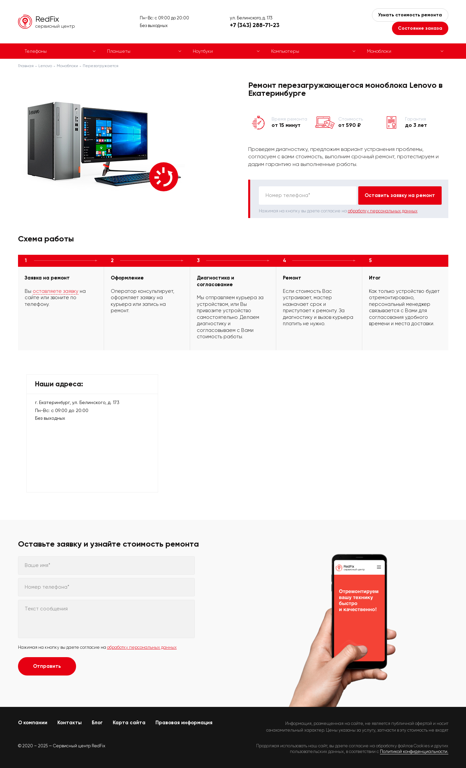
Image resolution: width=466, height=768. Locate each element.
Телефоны (36, 51)
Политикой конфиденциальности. (414, 751)
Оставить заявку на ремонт (400, 195)
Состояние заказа (420, 28)
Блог (97, 723)
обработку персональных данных (383, 210)
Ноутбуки (203, 51)
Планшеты (118, 51)
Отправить (47, 666)
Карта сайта (129, 723)
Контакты (69, 723)
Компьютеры (285, 51)
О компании (32, 723)
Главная (26, 66)
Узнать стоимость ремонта (410, 15)
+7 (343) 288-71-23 (255, 25)
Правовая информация (183, 723)
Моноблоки (379, 51)
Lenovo (45, 66)
